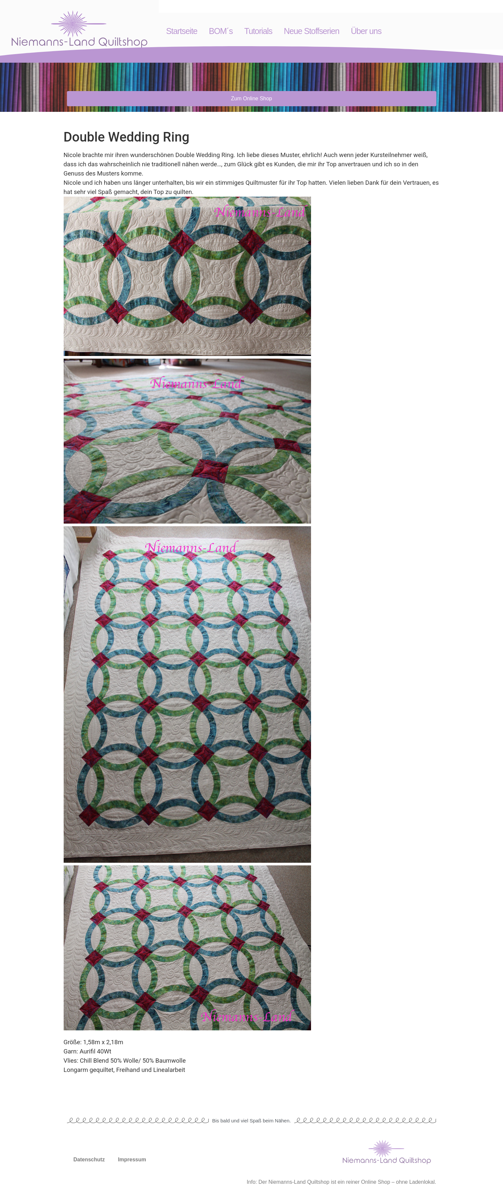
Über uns (366, 31)
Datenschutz (89, 1159)
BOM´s (221, 31)
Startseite (182, 31)
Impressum (132, 1159)
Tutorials (258, 31)
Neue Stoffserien (311, 31)
